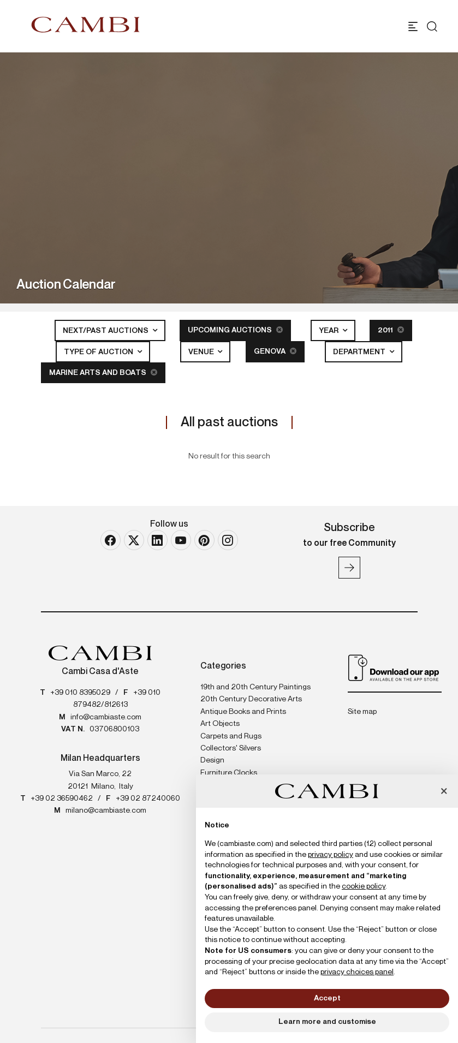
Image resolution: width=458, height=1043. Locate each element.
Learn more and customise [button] (327, 1022)
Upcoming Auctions (235, 330)
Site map (362, 712)
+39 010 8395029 (80, 692)
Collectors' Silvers (230, 748)
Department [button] (360, 352)
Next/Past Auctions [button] (106, 331)
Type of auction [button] (99, 352)
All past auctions (229, 422)
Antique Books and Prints (243, 712)
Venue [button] (202, 352)
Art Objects (220, 724)
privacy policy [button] (330, 855)
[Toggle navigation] (413, 26)
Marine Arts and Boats (103, 372)
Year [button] (329, 331)
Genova (275, 351)
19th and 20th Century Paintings (255, 687)
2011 (391, 330)
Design (212, 760)
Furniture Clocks (228, 773)
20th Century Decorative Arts (251, 699)
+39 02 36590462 (62, 798)
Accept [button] (327, 998)
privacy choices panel (357, 972)
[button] (444, 792)
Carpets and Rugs (230, 736)
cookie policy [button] (363, 886)
